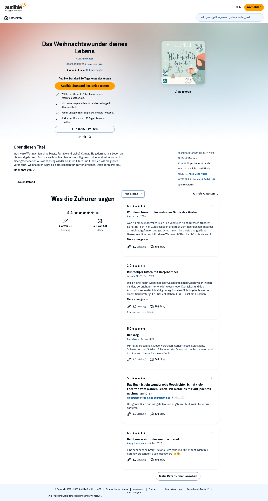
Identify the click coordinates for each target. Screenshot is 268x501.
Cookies (153, 489)
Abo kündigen (134, 492)
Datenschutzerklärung (117, 489)
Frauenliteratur (26, 182)
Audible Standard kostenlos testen (85, 86)
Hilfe (239, 7)
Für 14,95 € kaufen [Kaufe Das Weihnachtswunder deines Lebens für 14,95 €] (85, 129)
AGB (99, 489)
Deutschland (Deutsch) (198, 489)
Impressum (139, 489)
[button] (79, 137)
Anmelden (254, 7)
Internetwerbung (173, 489)
